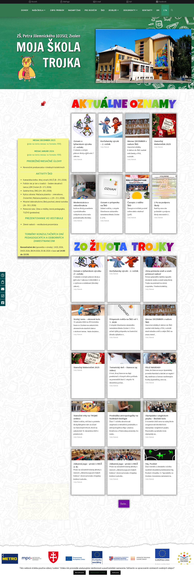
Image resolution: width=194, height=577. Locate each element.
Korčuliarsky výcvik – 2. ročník (124, 271)
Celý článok (78, 159)
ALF (130, 2)
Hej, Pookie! (151, 463)
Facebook (162, 2)
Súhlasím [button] (115, 572)
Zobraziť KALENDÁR (31, 298)
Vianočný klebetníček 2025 (86, 367)
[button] (3, 555)
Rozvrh (34, 2)
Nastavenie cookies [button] (98, 572)
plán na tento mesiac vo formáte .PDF (44, 144)
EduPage (66, 2)
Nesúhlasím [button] (79, 572)
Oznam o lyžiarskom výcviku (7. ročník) (83, 144)
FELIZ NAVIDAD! (152, 367)
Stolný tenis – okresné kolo (87, 319)
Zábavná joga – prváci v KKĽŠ (124, 463)
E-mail (98, 2)
